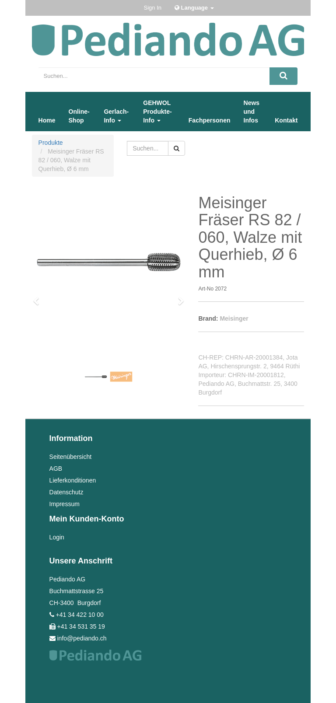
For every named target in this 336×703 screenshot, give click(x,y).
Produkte (50, 142)
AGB (56, 468)
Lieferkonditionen (72, 480)
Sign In (152, 7)
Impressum (64, 503)
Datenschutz (66, 492)
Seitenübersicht (70, 456)
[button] (39, 297)
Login (56, 537)
